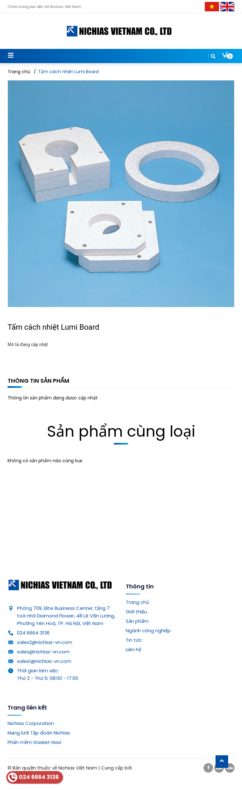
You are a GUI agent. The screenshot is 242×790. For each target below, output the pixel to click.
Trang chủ (137, 602)
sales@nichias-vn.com (43, 651)
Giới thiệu (136, 611)
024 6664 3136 (33, 632)
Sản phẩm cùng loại (121, 431)
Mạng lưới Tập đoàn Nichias (39, 732)
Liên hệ (133, 649)
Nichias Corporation (31, 723)
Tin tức (134, 640)
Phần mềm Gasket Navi (34, 742)
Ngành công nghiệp (148, 630)
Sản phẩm (137, 621)
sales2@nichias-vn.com (44, 642)
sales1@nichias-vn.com (44, 661)
